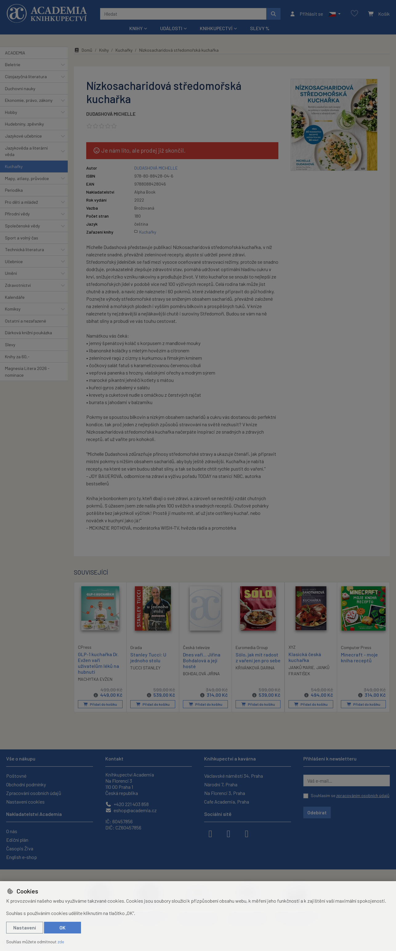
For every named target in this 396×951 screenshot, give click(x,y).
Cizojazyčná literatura (26, 76)
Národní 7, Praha (220, 784)
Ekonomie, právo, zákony (29, 100)
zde (61, 941)
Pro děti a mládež (21, 202)
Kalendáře (15, 297)
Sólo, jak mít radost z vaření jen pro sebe (258, 657)
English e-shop (21, 857)
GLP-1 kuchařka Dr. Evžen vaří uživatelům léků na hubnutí (98, 663)
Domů (83, 50)
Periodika (14, 190)
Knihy (104, 50)
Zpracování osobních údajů (33, 793)
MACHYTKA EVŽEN (95, 679)
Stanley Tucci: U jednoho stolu (148, 657)
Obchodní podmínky (26, 784)
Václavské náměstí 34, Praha (233, 776)
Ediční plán (17, 840)
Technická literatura (24, 249)
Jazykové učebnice (23, 135)
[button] (335, 14)
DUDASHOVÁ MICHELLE (110, 114)
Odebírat (317, 812)
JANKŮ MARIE (301, 667)
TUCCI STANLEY (145, 667)
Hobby (11, 112)
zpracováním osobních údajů (363, 795)
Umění (11, 273)
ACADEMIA (15, 52)
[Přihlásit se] (306, 14)
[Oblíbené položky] (354, 13)
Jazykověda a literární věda (26, 151)
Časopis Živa (19, 848)
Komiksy (13, 308)
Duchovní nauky (20, 88)
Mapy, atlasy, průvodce (27, 178)
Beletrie (12, 64)
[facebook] (210, 833)
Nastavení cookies (25, 802)
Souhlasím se (350, 795)
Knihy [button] (136, 28)
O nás (11, 831)
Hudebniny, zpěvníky (24, 123)
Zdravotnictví (18, 285)
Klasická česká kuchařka (305, 657)
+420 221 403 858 (127, 804)
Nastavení (24, 927)
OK (62, 927)
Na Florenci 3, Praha (224, 793)
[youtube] (246, 833)
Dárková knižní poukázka (28, 332)
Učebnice (14, 261)
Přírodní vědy (17, 213)
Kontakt (114, 758)
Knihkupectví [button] (216, 28)
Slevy (10, 344)
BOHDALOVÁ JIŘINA (201, 673)
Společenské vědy (22, 225)
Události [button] (171, 28)
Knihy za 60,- (17, 356)
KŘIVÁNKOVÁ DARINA (255, 667)
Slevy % (259, 28)
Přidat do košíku (100, 704)
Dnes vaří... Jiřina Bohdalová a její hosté (201, 660)
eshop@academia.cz (131, 810)
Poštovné (16, 776)
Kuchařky (14, 166)
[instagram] (228, 833)
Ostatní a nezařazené (25, 320)
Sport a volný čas (21, 237)
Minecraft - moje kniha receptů (359, 657)
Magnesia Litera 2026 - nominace (27, 372)
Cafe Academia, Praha (226, 802)
